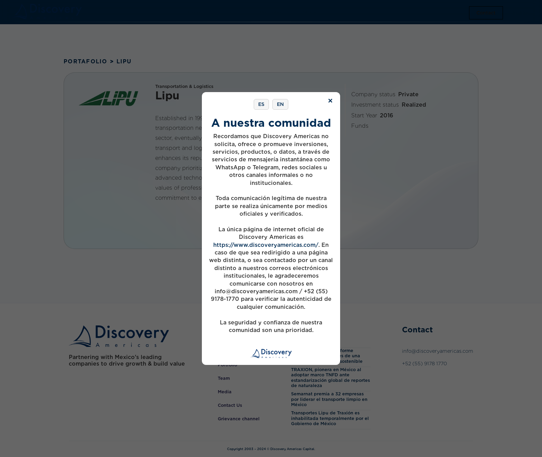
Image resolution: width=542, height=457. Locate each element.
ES (261, 104)
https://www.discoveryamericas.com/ (265, 245)
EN (280, 104)
